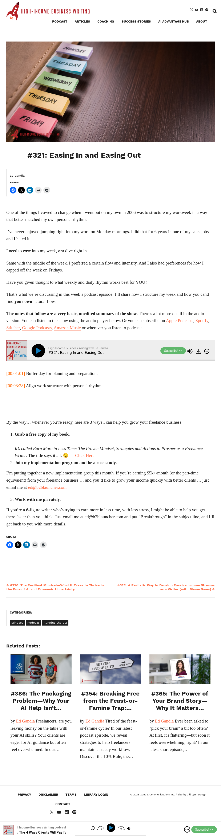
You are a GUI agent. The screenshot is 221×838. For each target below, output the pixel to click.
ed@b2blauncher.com (47, 487)
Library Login (96, 794)
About (201, 21)
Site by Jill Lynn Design (192, 794)
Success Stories (136, 21)
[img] (206, 351)
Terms (71, 794)
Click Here (85, 455)
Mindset (17, 622)
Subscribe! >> (173, 350)
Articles (82, 21)
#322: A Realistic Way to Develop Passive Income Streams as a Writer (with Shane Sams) (166, 587)
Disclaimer (48, 794)
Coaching (105, 21)
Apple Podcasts (179, 320)
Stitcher (13, 327)
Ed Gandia (17, 175)
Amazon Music (67, 327)
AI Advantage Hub (173, 21)
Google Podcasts (37, 327)
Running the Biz (55, 622)
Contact (62, 804)
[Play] (39, 351)
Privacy (24, 794)
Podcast (59, 21)
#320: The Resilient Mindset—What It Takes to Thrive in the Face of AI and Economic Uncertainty (55, 587)
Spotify (202, 320)
